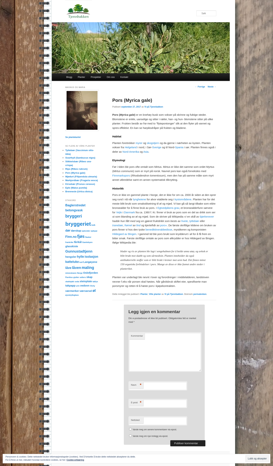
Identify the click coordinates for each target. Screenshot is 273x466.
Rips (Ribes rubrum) (76, 169)
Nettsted (135, 420)
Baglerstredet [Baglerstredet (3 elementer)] (75, 205)
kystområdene (183, 199)
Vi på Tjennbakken (153, 107)
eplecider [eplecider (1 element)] (86, 231)
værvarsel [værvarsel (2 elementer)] (86, 291)
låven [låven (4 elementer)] (76, 268)
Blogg (69, 77)
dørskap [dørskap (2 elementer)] (76, 230)
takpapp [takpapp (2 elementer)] (70, 285)
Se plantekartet (73, 137)
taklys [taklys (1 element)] (95, 281)
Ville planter (155, 294)
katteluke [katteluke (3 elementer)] (72, 262)
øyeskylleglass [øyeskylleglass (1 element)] (72, 295)
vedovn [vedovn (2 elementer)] (85, 285)
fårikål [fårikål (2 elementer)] (78, 242)
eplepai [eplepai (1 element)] (94, 231)
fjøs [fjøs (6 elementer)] (81, 236)
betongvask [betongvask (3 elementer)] (74, 210)
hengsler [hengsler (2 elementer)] (70, 256)
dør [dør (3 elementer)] (67, 230)
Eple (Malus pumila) (76, 187)
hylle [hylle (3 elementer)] (80, 256)
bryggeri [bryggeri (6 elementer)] (73, 216)
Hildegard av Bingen (124, 233)
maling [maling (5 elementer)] (88, 267)
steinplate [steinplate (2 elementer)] (86, 281)
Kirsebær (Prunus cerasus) (80, 184)
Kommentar (137, 335)
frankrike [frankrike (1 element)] (69, 242)
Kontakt (124, 77)
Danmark (129, 212)
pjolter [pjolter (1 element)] (76, 277)
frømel (128, 225)
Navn (136, 385)
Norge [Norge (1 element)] (80, 273)
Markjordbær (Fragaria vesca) (81, 180)
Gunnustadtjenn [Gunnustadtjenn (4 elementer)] (78, 251)
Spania (179, 147)
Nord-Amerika (131, 151)
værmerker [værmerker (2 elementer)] (72, 291)
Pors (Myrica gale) (75, 173)
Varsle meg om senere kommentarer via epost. (155, 429)
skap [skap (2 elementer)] (89, 277)
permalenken (199, 294)
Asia (145, 151)
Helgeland (131, 147)
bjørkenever (207, 216)
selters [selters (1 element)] (83, 277)
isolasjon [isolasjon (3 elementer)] (91, 256)
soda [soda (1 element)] (77, 281)
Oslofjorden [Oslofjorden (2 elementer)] (90, 272)
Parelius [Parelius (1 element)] (69, 277)
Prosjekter (96, 77)
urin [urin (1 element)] (78, 286)
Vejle (119, 212)
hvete (184, 221)
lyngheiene (139, 199)
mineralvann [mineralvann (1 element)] (71, 273)
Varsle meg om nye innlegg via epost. (150, 436)
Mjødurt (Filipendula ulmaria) (81, 176)
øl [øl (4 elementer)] (94, 291)
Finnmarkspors (121, 175)
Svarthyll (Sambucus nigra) (80, 157)
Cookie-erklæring (75, 460)
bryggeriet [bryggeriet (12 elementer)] (78, 224)
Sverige (156, 147)
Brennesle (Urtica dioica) (79, 191)
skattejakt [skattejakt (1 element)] (69, 281)
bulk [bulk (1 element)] (93, 225)
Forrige (200, 86)
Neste (212, 86)
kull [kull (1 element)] (81, 262)
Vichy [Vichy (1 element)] (92, 286)
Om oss (111, 77)
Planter (81, 77)
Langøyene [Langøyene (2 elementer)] (90, 262)
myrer (139, 142)
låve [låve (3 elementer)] (68, 268)
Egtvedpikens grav (168, 207)
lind (138, 225)
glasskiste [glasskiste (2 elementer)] (71, 246)
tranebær (117, 225)
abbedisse (166, 229)
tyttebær (194, 221)
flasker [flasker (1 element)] (88, 237)
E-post (136, 402)
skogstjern (153, 142)
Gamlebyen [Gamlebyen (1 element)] (87, 242)
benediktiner (153, 229)
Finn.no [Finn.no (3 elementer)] (71, 237)
